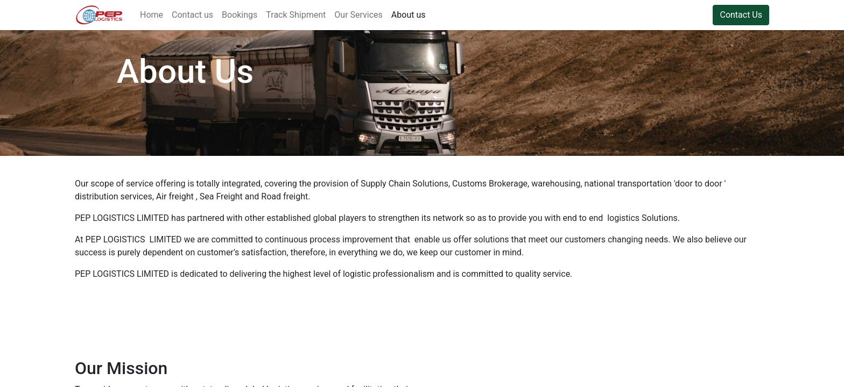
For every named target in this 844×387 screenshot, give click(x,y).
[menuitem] (151, 15)
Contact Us (741, 15)
